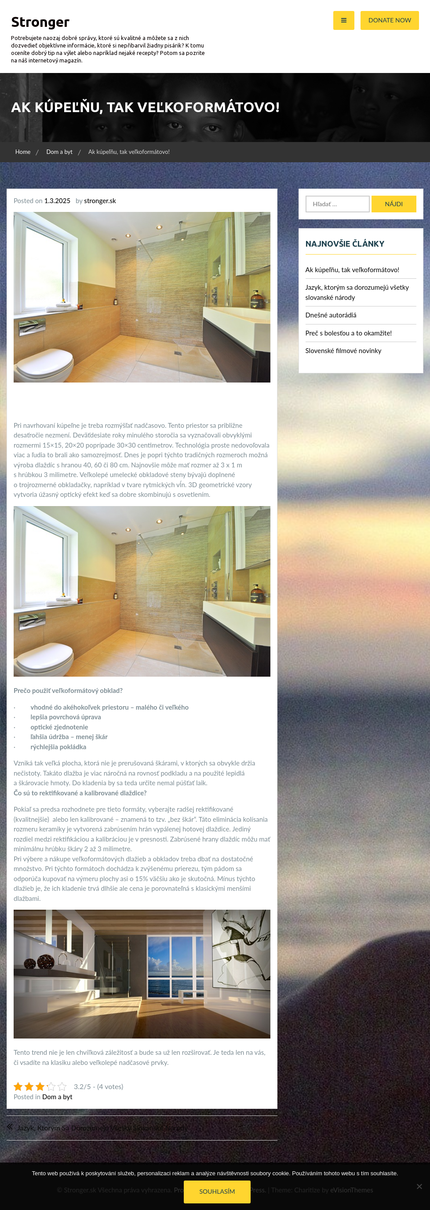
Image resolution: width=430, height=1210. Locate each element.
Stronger (40, 21)
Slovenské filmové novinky (344, 350)
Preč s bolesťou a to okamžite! (349, 333)
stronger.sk (100, 200)
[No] (419, 1186)
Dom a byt (57, 1097)
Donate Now (389, 20)
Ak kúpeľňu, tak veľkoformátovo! (353, 269)
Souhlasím (217, 1191)
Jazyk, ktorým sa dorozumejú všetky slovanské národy (102, 1127)
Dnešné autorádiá (331, 315)
